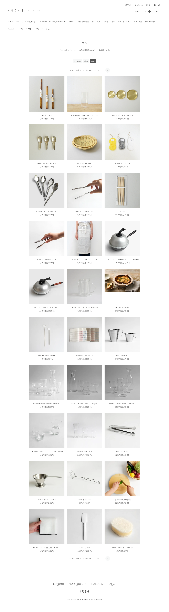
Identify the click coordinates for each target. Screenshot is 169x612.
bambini (11, 29)
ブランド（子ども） (43, 29)
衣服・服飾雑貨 (83, 22)
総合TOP (128, 5)
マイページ (135, 12)
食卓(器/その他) (104, 50)
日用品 (105, 22)
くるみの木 (139, 5)
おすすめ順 (77, 61)
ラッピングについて (97, 585)
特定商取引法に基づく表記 (77, 585)
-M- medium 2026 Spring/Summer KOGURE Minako (56, 22)
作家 (113, 22)
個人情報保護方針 (58, 585)
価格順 (86, 61)
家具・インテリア (124, 22)
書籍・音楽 (138, 22)
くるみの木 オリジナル (67, 50)
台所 (98, 22)
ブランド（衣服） (26, 29)
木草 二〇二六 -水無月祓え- (25, 22)
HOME (10, 22)
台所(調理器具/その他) (87, 50)
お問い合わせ (112, 585)
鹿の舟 (148, 5)
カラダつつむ (150, 22)
